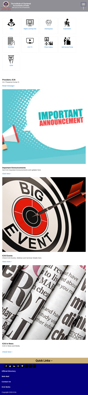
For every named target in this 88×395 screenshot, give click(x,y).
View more (7, 262)
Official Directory (9, 371)
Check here (7, 352)
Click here (6, 174)
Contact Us (6, 382)
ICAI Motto (6, 387)
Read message (8, 86)
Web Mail (5, 376)
